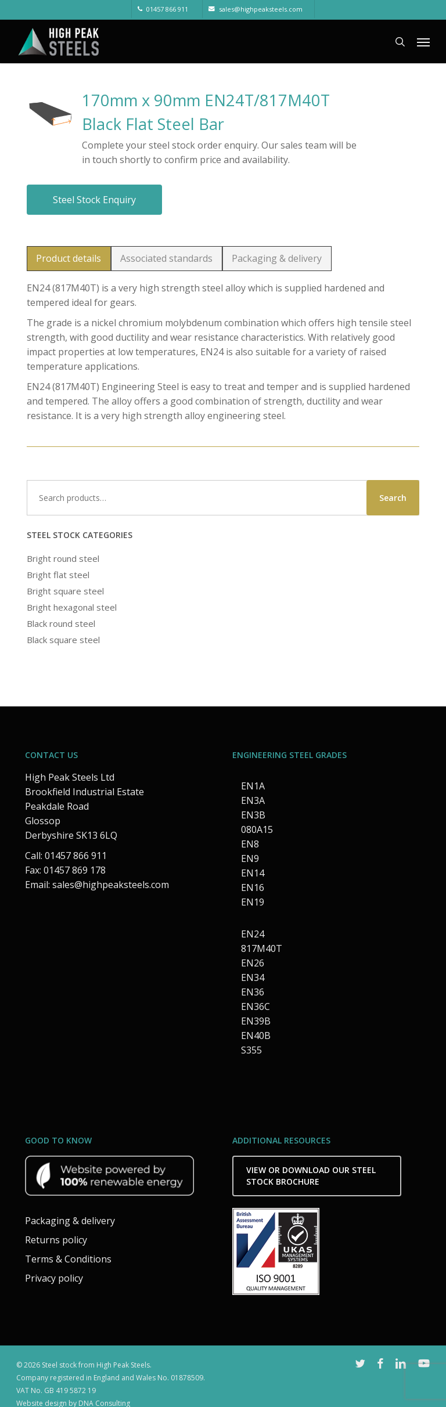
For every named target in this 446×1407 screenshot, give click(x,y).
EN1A (253, 786)
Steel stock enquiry (94, 199)
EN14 (252, 873)
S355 (251, 1050)
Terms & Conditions (68, 1259)
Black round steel (61, 623)
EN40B (256, 1035)
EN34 (252, 977)
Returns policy (56, 1239)
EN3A (253, 800)
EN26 (252, 963)
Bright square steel (65, 591)
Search (393, 497)
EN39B (256, 1021)
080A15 (257, 829)
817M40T (261, 948)
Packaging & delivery (70, 1220)
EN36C (255, 1006)
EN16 (252, 887)
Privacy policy (54, 1278)
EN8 (250, 844)
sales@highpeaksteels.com (110, 884)
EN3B (253, 815)
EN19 (252, 902)
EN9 (250, 858)
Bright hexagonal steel (72, 607)
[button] (423, 42)
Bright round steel (63, 558)
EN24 (252, 934)
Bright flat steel (58, 574)
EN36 (252, 992)
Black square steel (63, 639)
